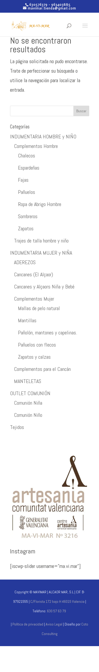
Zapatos (26, 228)
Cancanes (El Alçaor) (33, 274)
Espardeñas (28, 167)
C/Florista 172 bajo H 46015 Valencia (57, 601)
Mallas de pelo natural (39, 308)
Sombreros (27, 216)
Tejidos (17, 427)
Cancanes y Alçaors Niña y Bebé (44, 286)
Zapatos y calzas (34, 356)
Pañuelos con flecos (37, 344)
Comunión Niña (28, 402)
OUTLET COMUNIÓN (30, 393)
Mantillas (27, 320)
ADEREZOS (25, 262)
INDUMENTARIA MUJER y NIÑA (41, 252)
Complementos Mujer (34, 298)
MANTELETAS (27, 381)
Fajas (23, 179)
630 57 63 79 (56, 611)
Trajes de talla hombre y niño (41, 240)
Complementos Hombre (36, 146)
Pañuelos (26, 192)
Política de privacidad (27, 624)
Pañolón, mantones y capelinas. (47, 332)
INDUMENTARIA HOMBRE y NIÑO (43, 136)
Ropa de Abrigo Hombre (39, 204)
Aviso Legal (54, 624)
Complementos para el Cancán (42, 369)
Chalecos (26, 155)
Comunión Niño (28, 415)
